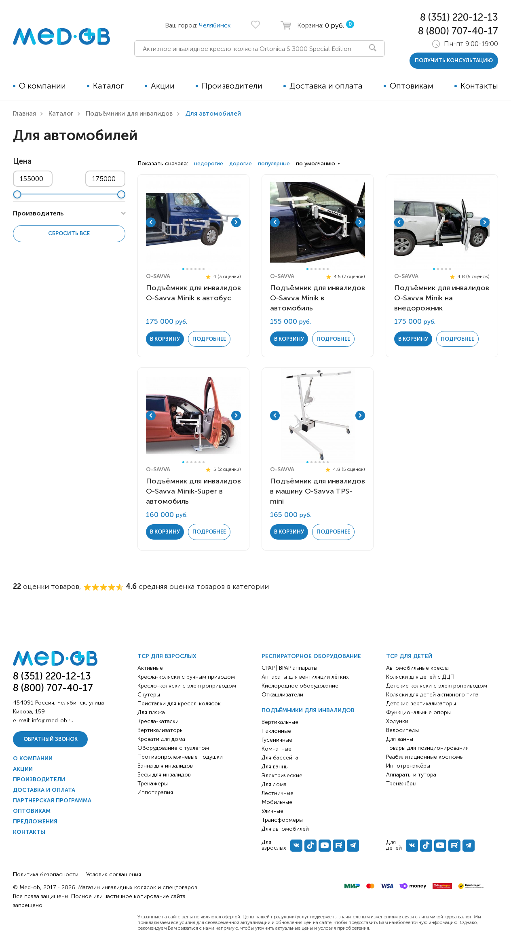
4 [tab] (195, 269)
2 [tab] (187, 269)
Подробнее (209, 339)
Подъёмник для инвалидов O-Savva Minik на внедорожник (441, 297)
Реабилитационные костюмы (425, 756)
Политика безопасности (45, 874)
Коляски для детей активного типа (432, 694)
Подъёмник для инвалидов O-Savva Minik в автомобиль (317, 297)
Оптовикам (411, 86)
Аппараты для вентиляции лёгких (305, 676)
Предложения (35, 821)
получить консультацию (454, 60)
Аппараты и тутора (411, 774)
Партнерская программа (52, 800)
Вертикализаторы (160, 730)
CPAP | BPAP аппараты (289, 668)
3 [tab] (191, 269)
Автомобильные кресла (417, 668)
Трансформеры (282, 819)
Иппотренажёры (408, 765)
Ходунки (397, 721)
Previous (151, 222)
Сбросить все (69, 233)
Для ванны (275, 766)
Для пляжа (151, 712)
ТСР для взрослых (166, 656)
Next (236, 222)
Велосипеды (402, 730)
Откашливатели (282, 694)
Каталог (108, 86)
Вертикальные (280, 722)
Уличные (272, 811)
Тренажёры (152, 783)
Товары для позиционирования (427, 748)
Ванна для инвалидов (165, 765)
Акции (163, 86)
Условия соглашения (113, 874)
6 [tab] (204, 269)
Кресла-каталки (158, 721)
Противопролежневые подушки (180, 756)
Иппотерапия (155, 792)
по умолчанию (315, 163)
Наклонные (276, 731)
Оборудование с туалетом (173, 748)
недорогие (208, 163)
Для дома (274, 784)
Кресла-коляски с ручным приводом (186, 676)
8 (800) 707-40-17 (458, 31)
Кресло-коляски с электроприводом (186, 685)
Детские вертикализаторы (421, 703)
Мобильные (277, 802)
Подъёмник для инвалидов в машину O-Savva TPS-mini (317, 491)
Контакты (479, 86)
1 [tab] (183, 269)
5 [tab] (199, 269)
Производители (232, 86)
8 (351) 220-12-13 (459, 17)
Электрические (282, 775)
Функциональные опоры (418, 712)
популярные (274, 163)
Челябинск (215, 25)
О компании (42, 86)
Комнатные (276, 748)
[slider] (17, 194)
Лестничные (278, 793)
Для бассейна (280, 757)
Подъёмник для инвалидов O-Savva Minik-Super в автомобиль (193, 491)
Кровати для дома (161, 739)
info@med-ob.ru (53, 720)
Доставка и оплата (326, 86)
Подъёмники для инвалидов (129, 113)
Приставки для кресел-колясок (179, 703)
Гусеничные (277, 739)
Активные (150, 668)
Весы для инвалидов (164, 774)
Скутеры (148, 694)
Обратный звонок (50, 739)
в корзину (165, 339)
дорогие (240, 163)
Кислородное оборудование (300, 685)
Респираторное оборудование (311, 656)
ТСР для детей (409, 656)
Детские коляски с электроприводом (436, 685)
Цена (22, 161)
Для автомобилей (285, 828)
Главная (24, 113)
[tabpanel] (193, 222)
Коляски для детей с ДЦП (420, 676)
